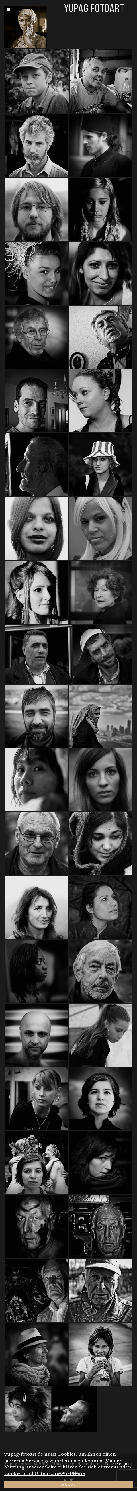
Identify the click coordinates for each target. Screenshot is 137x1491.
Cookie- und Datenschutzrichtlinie (44, 1473)
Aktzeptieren (68, 1484)
